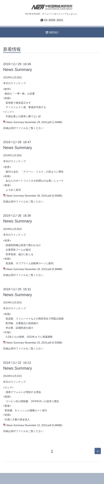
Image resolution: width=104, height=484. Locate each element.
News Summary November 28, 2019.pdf (28, 195)
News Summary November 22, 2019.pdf (28, 425)
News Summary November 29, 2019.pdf (28, 122)
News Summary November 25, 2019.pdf (28, 342)
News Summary (17, 69)
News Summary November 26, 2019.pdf (28, 269)
